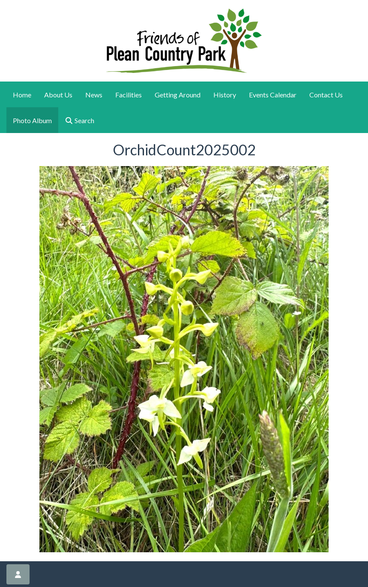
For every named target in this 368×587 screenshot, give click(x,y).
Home (22, 95)
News (93, 95)
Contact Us (326, 95)
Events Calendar (272, 95)
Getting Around (177, 95)
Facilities (128, 95)
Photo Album (32, 120)
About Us (58, 95)
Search (79, 120)
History (224, 95)
